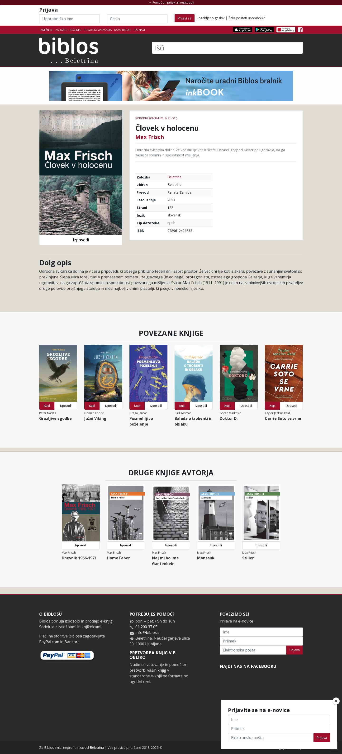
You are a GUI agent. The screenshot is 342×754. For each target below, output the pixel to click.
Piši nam (139, 30)
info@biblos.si (147, 632)
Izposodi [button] (81, 240)
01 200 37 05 (146, 626)
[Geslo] (137, 18)
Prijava (294, 650)
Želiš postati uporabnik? (246, 18)
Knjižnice (47, 30)
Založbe (61, 30)
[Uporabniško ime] (69, 18)
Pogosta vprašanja (98, 30)
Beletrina (174, 177)
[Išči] (227, 48)
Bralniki (75, 30)
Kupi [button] (47, 406)
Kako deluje (122, 30)
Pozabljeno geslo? (210, 18)
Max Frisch (149, 136)
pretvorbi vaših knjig (147, 670)
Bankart (71, 641)
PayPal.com (49, 641)
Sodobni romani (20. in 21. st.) (156, 118)
